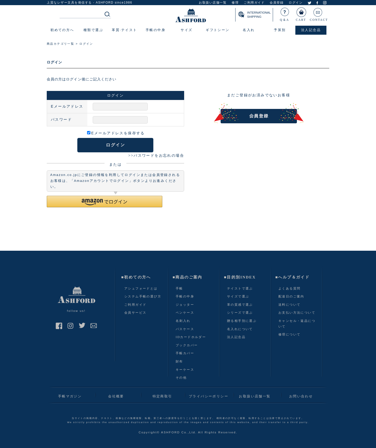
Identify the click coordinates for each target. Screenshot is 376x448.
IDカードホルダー (191, 337)
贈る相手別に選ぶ (242, 321)
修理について (289, 334)
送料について (289, 304)
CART (301, 13)
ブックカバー (187, 345)
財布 (179, 361)
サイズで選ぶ (238, 296)
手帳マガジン (70, 396)
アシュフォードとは (141, 288)
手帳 (179, 288)
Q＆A (285, 13)
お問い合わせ (301, 396)
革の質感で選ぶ (240, 304)
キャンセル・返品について (296, 323)
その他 (181, 377)
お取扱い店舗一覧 (213, 2)
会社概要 (116, 396)
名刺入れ (183, 321)
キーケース (185, 369)
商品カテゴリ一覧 (60, 43)
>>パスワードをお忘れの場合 (156, 155)
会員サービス (135, 312)
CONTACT (319, 13)
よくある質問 (289, 288)
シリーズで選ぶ (240, 312)
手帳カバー (185, 353)
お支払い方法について (296, 312)
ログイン (296, 2)
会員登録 (277, 2)
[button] (104, 201)
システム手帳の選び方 (142, 296)
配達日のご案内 (291, 296)
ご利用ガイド (254, 2)
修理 (235, 2)
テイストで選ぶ (240, 288)
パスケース (185, 329)
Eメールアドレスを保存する (116, 133)
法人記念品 (236, 337)
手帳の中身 (185, 296)
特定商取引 (162, 396)
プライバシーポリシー (208, 396)
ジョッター (185, 304)
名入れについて (240, 329)
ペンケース (185, 312)
